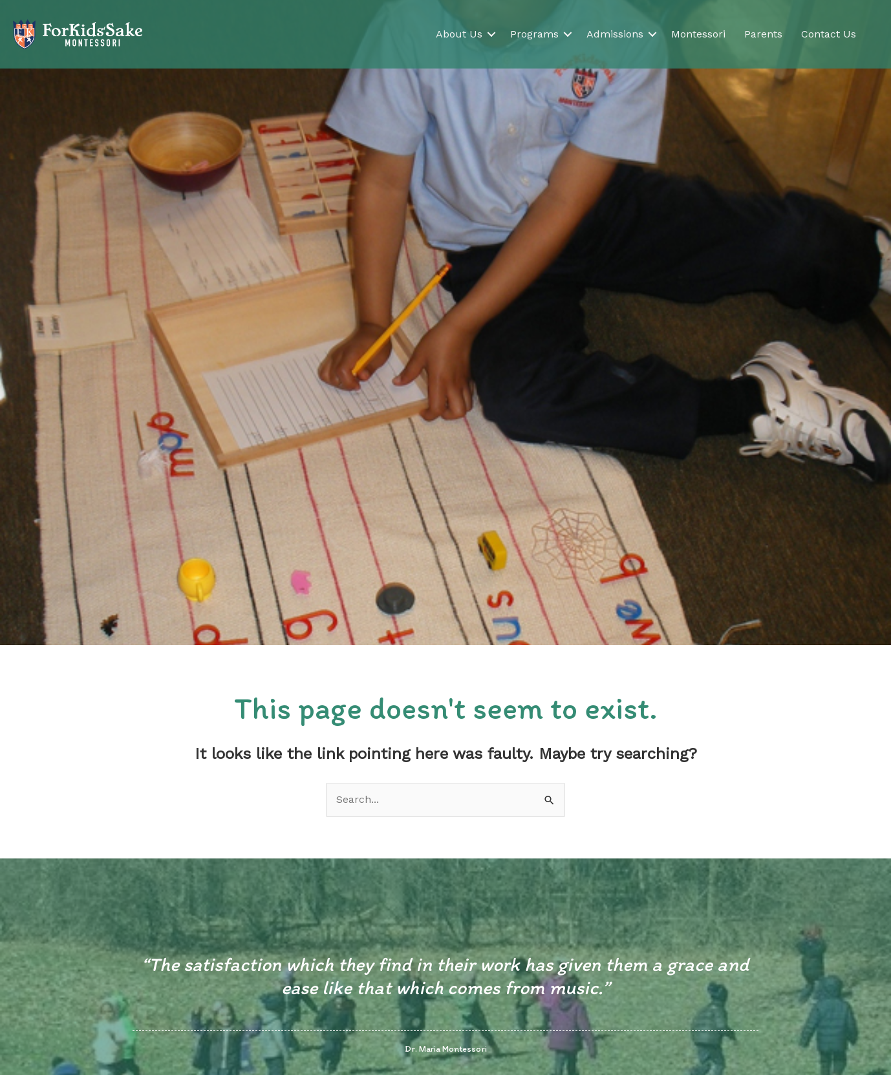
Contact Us (828, 34)
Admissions (614, 34)
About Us (459, 34)
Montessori (698, 34)
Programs (534, 34)
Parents (763, 34)
